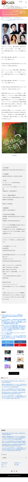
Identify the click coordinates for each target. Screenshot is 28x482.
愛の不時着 (18, 19)
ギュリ (3, 19)
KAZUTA (8, 20)
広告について (4, 466)
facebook (21, 1)
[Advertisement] (13, 415)
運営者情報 (16, 464)
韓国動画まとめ (17, 462)
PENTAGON (14, 19)
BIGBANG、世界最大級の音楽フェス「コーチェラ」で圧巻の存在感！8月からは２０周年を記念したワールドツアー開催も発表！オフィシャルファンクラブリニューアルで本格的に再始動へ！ (14, 385)
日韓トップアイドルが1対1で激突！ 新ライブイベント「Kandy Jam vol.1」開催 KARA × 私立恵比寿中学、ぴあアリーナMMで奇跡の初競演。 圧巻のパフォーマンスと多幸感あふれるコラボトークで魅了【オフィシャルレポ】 (13, 328)
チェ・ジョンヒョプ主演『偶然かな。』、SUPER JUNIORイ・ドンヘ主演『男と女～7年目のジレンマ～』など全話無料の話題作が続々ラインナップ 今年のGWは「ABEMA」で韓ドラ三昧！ (14, 397)
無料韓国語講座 (4, 462)
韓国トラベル (4, 464)
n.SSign (22, 19)
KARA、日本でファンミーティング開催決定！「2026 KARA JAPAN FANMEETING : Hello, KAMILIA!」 (12, 316)
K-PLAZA (13, 475)
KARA (11, 19)
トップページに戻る (13, 373)
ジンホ (6, 20)
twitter (19, 1)
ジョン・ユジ (12, 20)
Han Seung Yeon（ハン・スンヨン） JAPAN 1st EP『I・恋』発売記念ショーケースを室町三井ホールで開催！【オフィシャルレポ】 (13, 337)
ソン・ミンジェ (7, 19)
